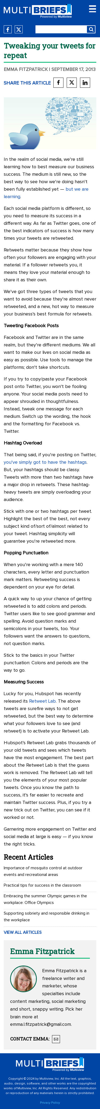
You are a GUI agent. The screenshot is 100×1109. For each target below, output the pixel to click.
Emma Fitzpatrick (26, 69)
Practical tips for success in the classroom (42, 885)
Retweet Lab (42, 701)
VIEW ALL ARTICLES (23, 932)
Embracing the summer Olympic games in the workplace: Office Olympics (45, 899)
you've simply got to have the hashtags (45, 462)
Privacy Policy (50, 1102)
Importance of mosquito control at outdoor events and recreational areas (43, 871)
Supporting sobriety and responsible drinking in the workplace (46, 916)
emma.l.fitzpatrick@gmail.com (40, 1024)
